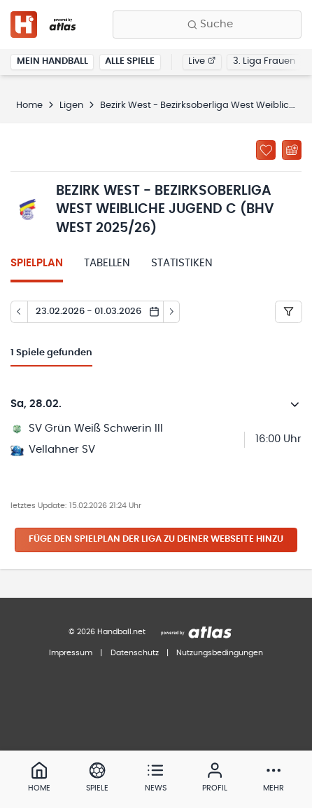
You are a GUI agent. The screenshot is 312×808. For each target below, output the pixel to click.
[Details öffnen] (295, 404)
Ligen (71, 105)
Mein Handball (52, 61)
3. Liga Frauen (264, 61)
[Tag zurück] (18, 312)
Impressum (70, 653)
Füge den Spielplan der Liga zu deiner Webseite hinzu (156, 539)
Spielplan (36, 263)
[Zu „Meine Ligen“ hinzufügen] (266, 150)
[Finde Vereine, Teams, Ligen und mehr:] (207, 25)
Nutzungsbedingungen (219, 653)
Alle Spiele (130, 61)
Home (29, 105)
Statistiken (182, 263)
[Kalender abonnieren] (292, 150)
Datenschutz (135, 653)
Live (201, 61)
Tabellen (107, 263)
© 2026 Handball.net (107, 632)
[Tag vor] (172, 312)
